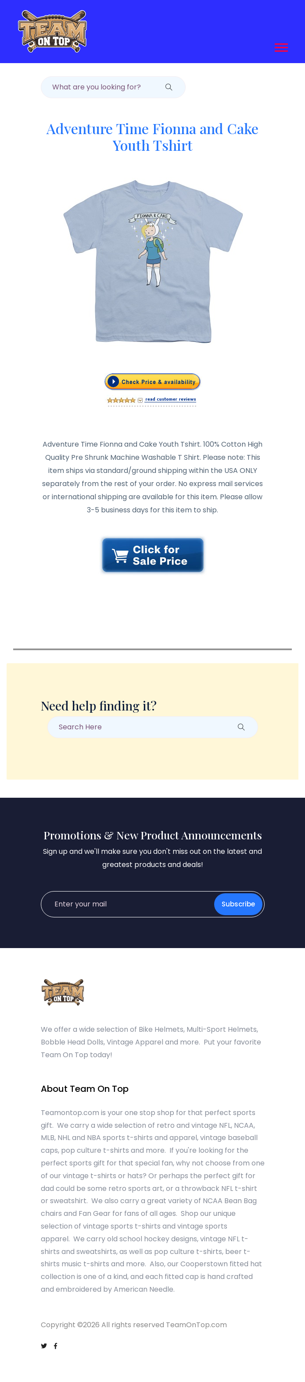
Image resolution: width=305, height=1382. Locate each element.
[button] (281, 46)
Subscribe (238, 904)
